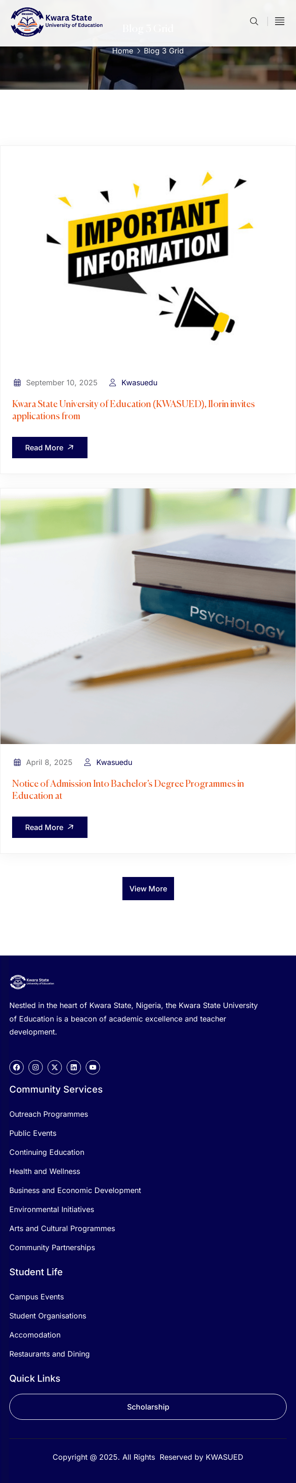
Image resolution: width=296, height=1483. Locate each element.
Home (122, 50)
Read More (51, 447)
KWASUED (224, 1457)
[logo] (32, 981)
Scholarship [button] (148, 1406)
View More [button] (148, 888)
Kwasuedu (139, 382)
